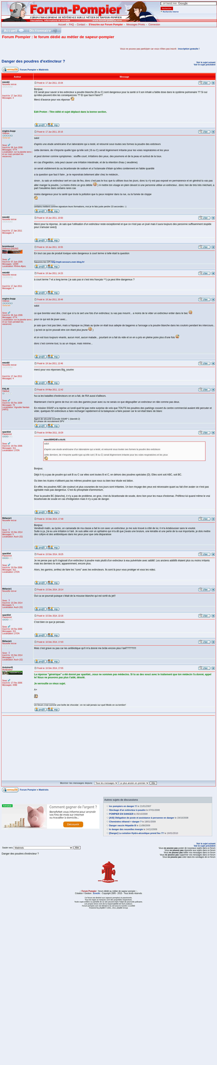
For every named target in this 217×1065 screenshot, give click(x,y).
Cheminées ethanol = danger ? (125, 821)
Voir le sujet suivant (205, 62)
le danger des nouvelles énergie (126, 829)
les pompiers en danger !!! (123, 806)
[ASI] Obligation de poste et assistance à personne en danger (141, 818)
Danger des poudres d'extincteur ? (33, 61)
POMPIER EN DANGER (121, 814)
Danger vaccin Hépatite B (122, 825)
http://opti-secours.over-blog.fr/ (67, 262)
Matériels (44, 69)
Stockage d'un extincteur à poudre (127, 810)
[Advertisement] (49, 49)
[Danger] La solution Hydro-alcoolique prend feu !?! (136, 833)
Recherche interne (171, 12)
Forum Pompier (28, 69)
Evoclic (96, 893)
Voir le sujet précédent (204, 65)
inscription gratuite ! (189, 49)
